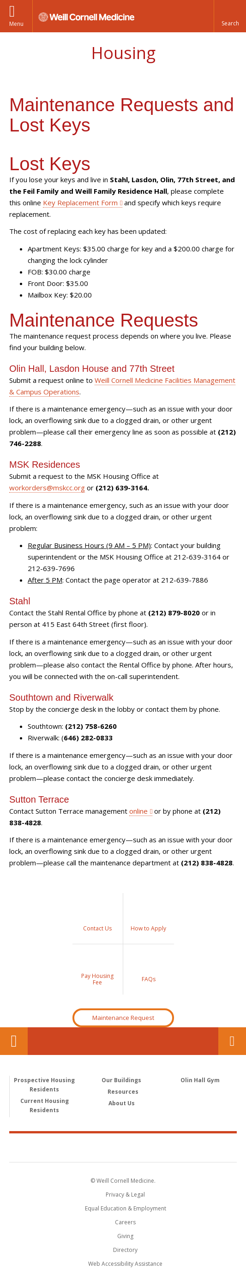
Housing (123, 53)
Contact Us (232, 1041)
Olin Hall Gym (200, 1080)
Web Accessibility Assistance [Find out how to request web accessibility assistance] (125, 1264)
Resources (123, 1092)
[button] (230, 16)
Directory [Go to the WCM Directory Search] (125, 1250)
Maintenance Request (123, 1017)
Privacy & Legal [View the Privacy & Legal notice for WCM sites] (125, 1194)
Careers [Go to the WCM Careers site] (125, 1222)
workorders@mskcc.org (47, 487)
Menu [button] (16, 24)
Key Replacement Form (80, 202)
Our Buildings (121, 1080)
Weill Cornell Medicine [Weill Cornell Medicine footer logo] (123, 1147)
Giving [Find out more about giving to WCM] (125, 1236)
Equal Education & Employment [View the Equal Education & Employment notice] (125, 1208)
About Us (121, 1103)
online (138, 811)
